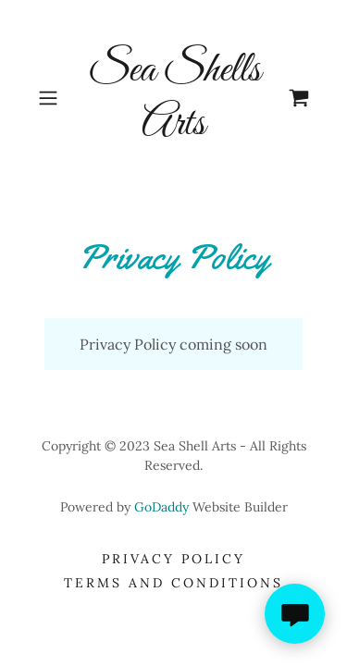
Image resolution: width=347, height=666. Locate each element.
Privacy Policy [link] (173, 558)
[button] (51, 98)
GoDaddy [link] (161, 507)
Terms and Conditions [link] (173, 582)
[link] (174, 97)
